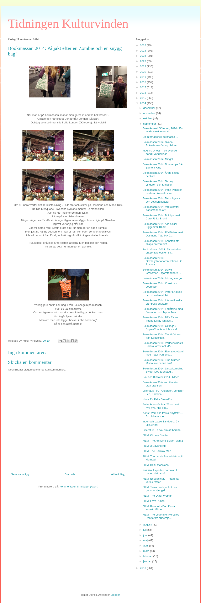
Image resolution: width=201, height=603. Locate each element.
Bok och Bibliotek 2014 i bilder (161, 377)
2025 (143, 50)
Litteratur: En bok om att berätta (162, 430)
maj (145, 540)
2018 (143, 82)
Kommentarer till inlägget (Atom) (78, 486)
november (149, 113)
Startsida (70, 474)
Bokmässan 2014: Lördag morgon (163, 278)
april (146, 545)
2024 (143, 55)
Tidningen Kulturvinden (68, 23)
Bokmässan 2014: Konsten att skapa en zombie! (161, 242)
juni (145, 535)
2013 (143, 568)
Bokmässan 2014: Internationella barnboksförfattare (162, 302)
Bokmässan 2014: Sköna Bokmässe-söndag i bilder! (160, 143)
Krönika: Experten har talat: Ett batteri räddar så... (161, 472)
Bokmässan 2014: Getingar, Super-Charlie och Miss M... (161, 327)
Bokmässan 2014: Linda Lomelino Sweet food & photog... (163, 370)
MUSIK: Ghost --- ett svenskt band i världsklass (160, 152)
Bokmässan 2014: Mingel (158, 159)
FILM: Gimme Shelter (155, 435)
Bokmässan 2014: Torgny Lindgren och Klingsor (158, 183)
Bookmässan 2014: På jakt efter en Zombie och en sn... (162, 251)
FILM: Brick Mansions (156, 464)
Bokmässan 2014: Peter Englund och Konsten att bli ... (162, 293)
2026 (143, 45)
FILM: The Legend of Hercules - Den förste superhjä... (162, 516)
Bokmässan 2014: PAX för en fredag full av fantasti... (160, 319)
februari (148, 556)
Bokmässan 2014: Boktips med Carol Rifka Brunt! (161, 217)
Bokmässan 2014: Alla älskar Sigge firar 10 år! (160, 225)
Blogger (115, 594)
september (150, 123)
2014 (143, 103)
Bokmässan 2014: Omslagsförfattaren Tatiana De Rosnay (162, 261)
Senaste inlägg (20, 474)
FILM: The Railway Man (157, 451)
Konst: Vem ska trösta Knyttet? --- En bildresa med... (163, 414)
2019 (143, 77)
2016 (143, 92)
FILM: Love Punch (154, 500)
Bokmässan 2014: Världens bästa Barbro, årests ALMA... (163, 344)
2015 (143, 98)
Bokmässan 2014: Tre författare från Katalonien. (161, 336)
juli (145, 529)
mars (146, 551)
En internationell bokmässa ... (160, 136)
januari (147, 561)
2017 (143, 87)
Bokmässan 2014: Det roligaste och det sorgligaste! (161, 200)
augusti (148, 524)
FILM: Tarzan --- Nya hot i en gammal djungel (160, 489)
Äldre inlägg (118, 474)
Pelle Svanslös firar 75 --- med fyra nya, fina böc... (161, 406)
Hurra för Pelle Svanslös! (158, 399)
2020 (143, 71)
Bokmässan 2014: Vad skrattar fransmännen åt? (161, 208)
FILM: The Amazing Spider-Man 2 (163, 440)
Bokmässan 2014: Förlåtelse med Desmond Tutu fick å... (163, 234)
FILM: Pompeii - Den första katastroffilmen (159, 508)
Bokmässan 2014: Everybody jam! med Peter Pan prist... (163, 353)
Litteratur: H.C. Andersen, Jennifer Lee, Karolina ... (163, 392)
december (149, 108)
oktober (148, 118)
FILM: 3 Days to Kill (154, 445)
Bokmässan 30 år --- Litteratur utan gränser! (161, 384)
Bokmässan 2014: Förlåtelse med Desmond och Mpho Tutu (163, 310)
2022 (143, 66)
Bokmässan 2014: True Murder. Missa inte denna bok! (161, 361)
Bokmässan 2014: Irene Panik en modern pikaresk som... (163, 191)
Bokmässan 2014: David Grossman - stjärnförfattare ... (162, 271)
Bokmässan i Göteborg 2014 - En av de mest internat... (163, 130)
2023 (143, 61)
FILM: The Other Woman (157, 495)
